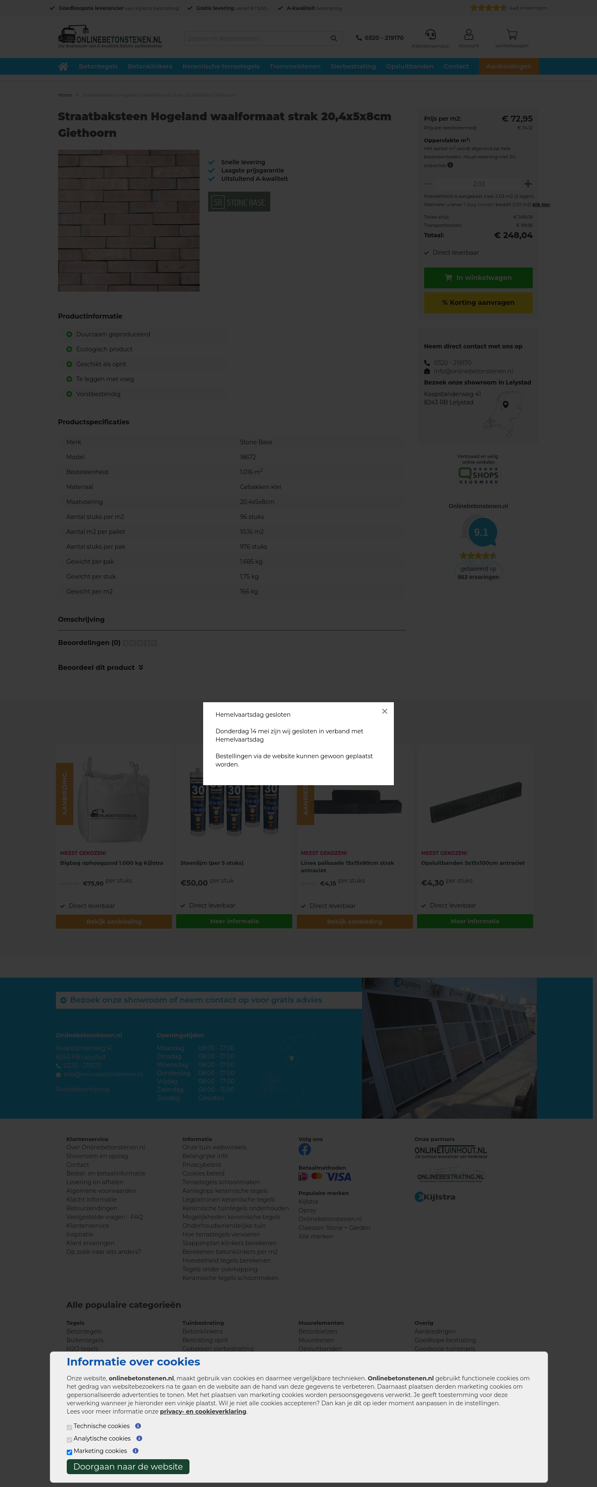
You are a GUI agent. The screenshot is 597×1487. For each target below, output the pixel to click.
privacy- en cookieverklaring (203, 1411)
